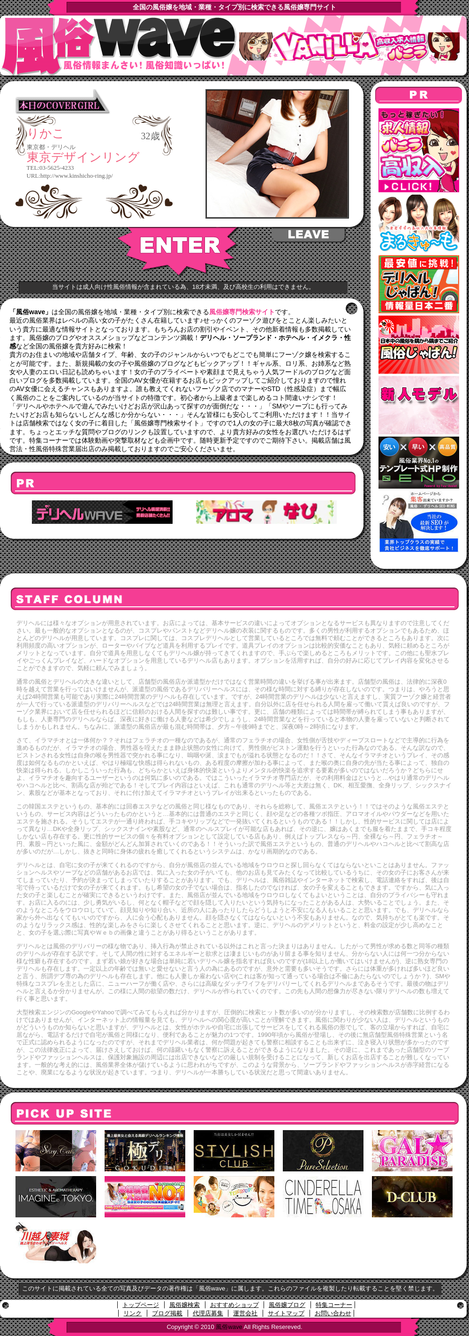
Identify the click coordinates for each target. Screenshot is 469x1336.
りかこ (46, 134)
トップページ (140, 1304)
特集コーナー (334, 1304)
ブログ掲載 (167, 1313)
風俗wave (229, 1326)
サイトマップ (286, 1313)
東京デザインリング (83, 157)
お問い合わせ (333, 1313)
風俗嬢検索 (184, 1304)
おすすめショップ (234, 1304)
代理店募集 (208, 1313)
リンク (132, 1313)
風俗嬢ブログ (287, 1304)
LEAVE (309, 235)
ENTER (178, 252)
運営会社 (245, 1313)
